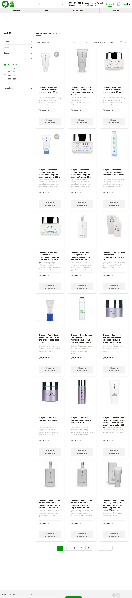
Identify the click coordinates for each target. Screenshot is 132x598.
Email (33, 594)
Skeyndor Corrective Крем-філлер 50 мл (48, 419)
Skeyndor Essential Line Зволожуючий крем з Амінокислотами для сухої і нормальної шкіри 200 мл (113, 503)
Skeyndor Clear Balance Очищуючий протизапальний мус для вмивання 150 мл (81, 338)
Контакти (115, 11)
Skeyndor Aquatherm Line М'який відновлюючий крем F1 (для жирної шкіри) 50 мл (49, 255)
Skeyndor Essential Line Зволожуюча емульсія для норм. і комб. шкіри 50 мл (82, 90)
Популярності (98, 42)
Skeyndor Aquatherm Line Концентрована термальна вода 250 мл (113, 172)
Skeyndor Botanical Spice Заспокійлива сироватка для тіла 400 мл (114, 255)
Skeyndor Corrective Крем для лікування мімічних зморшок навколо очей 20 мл (112, 338)
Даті (112, 42)
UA (125, 4)
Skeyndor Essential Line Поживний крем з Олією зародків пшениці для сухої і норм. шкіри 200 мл (114, 421)
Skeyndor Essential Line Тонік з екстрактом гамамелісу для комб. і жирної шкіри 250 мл (49, 503)
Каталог (16, 11)
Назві (75, 42)
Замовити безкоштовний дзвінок (82, 5)
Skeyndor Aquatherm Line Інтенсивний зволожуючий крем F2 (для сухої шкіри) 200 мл (50, 173)
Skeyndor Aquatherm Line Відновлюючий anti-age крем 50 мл (112, 89)
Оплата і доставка (79, 11)
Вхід (110, 4)
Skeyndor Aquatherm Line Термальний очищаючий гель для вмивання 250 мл (80, 255)
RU (129, 4)
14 (102, 548)
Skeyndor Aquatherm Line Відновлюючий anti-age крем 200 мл (48, 89)
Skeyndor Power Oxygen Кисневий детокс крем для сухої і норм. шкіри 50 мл (50, 338)
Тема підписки (8, 594)
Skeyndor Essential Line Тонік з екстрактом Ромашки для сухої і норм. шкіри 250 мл (81, 503)
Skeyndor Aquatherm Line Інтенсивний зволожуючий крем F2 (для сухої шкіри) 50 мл (81, 173)
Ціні (85, 42)
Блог (46, 11)
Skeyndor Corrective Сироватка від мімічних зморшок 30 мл (81, 420)
